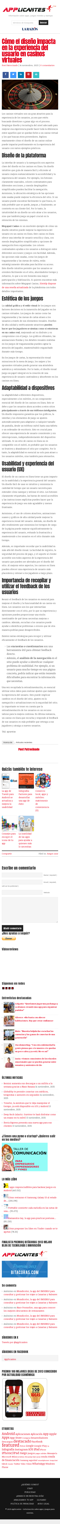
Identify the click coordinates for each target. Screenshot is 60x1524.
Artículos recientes (24, 742)
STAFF (30, 1493)
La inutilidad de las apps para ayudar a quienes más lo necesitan (25, 840)
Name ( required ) (50, 875)
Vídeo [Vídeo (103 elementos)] (23, 1468)
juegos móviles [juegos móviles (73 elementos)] (41, 1458)
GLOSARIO (41, 1504)
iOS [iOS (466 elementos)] (30, 1454)
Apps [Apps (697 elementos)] (5, 1442)
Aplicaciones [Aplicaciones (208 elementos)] (22, 1438)
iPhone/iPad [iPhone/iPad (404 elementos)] (10, 1457)
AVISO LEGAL (43, 1508)
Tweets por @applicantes (14, 1346)
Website (47, 892)
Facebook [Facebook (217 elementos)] (37, 1446)
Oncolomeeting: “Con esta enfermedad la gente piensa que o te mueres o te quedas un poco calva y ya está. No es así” (35, 1052)
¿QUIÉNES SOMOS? (30, 1489)
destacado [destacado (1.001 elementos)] (22, 1445)
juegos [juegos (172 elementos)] (31, 1457)
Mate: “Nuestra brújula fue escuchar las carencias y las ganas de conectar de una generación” (35, 1039)
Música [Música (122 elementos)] (15, 1461)
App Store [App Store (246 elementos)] (16, 1442)
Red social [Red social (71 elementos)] (36, 1461)
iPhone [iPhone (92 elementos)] (43, 1454)
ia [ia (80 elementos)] (48, 1450)
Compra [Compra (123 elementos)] (26, 1442)
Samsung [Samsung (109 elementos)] (24, 1464)
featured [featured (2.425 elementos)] (10, 1449)
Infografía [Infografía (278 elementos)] (8, 1454)
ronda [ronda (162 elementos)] (44, 1461)
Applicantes (10, 1363)
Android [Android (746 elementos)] (8, 1438)
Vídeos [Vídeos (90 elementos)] (29, 1468)
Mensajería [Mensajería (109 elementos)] (52, 1458)
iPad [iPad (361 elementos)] (37, 1454)
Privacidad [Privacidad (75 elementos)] (29, 1461)
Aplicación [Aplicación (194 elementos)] (36, 1438)
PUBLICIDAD (30, 1496)
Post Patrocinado (10, 65)
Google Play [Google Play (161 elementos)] (40, 1450)
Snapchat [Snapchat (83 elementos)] (54, 1465)
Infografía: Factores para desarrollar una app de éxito (25, 797)
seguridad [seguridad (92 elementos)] (33, 1465)
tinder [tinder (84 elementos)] (10, 1468)
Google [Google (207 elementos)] (30, 1450)
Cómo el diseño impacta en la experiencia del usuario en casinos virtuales (28, 51)
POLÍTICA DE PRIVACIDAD (22, 1508)
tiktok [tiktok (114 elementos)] (4, 1468)
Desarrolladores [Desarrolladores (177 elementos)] (39, 1442)
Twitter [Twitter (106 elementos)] (17, 1468)
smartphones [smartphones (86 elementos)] (43, 1465)
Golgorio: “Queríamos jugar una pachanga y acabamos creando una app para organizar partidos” (36, 1011)
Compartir (7, 853)
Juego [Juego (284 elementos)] (23, 1457)
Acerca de (7, 742)
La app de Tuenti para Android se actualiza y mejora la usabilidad (8, 799)
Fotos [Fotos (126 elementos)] (22, 1450)
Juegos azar (52, 853)
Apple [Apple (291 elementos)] (52, 1438)
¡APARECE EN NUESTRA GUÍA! (30, 1500)
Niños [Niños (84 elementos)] (21, 1461)
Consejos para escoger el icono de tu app (9, 838)
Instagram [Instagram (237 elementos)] (21, 1454)
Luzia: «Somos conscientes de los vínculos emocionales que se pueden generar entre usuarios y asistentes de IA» (35, 1066)
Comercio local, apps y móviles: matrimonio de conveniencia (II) (42, 800)
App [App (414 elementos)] (46, 1438)
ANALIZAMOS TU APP (23, 1504)
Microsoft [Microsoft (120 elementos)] (6, 1461)
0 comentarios (47, 65)
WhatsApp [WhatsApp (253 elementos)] (38, 1468)
